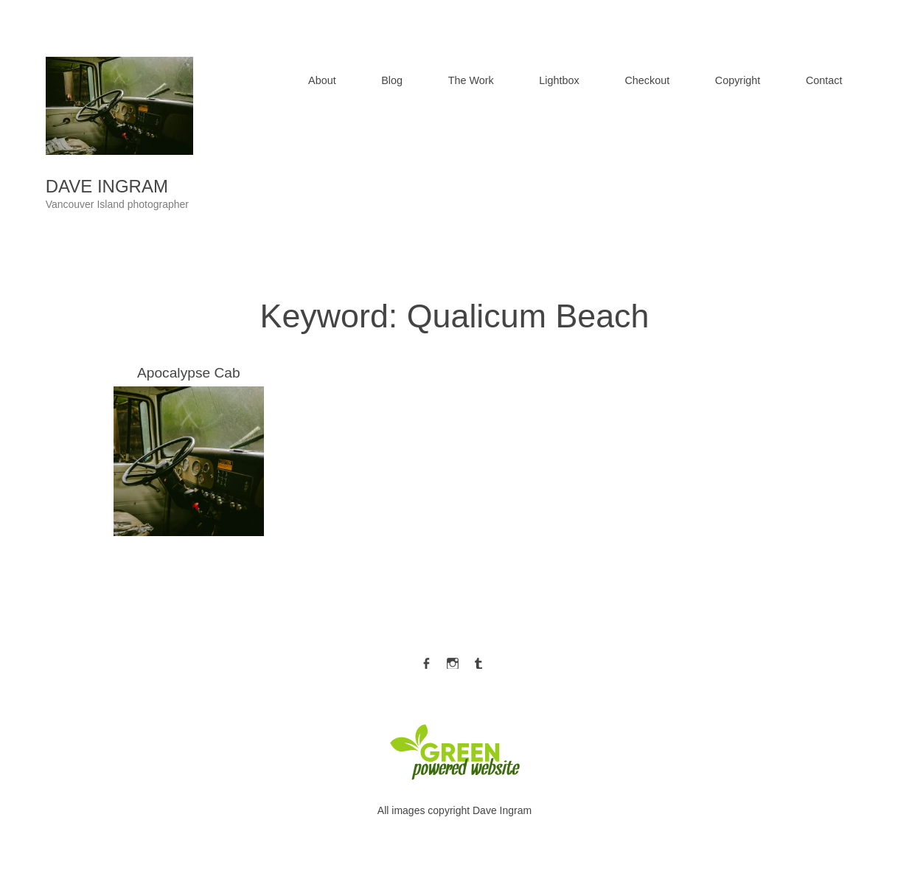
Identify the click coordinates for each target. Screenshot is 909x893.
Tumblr (478, 660)
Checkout (646, 80)
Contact (824, 80)
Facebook (426, 660)
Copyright (738, 80)
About (322, 80)
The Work (471, 80)
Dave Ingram (107, 186)
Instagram (453, 660)
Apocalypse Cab (188, 450)
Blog (392, 80)
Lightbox (559, 80)
